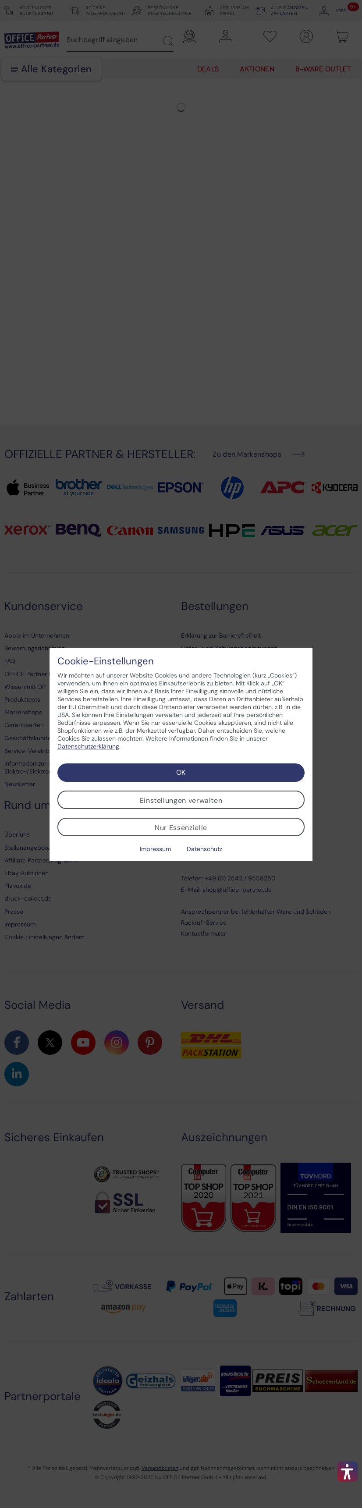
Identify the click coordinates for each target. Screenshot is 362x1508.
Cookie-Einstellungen (105, 661)
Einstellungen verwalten (181, 800)
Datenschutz (204, 849)
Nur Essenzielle (181, 827)
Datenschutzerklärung (88, 746)
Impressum (155, 849)
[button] (347, 1472)
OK (181, 772)
